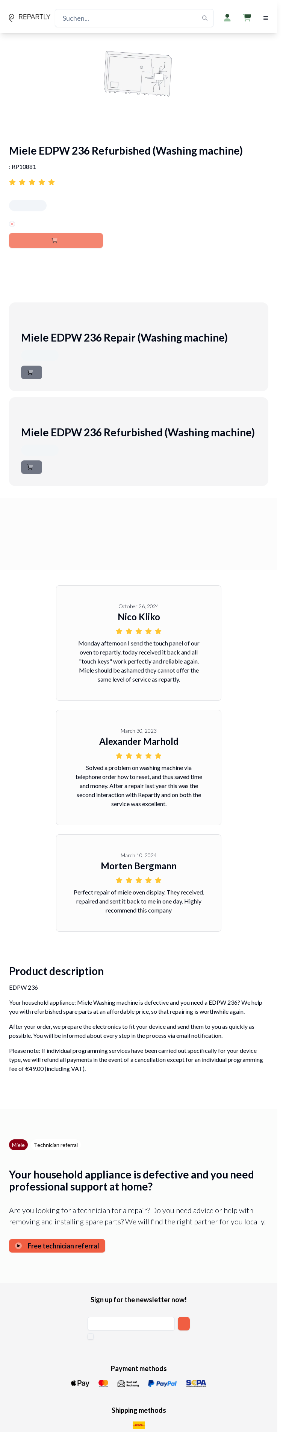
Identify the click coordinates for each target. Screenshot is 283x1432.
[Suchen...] (134, 18)
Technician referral (56, 1145)
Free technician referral (57, 1246)
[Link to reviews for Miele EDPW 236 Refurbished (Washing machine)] (138, 178)
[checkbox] (91, 1336)
